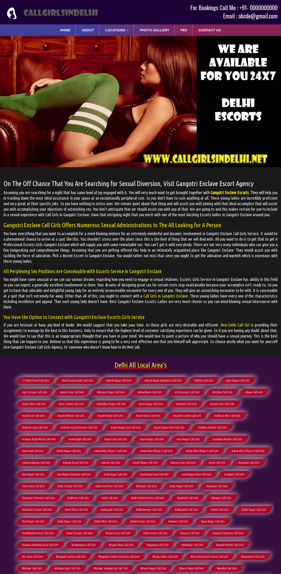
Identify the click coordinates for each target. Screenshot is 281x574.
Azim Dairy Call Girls (33, 486)
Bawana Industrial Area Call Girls (40, 544)
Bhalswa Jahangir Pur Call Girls (111, 568)
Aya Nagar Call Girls (33, 474)
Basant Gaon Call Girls (118, 533)
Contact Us (210, 30)
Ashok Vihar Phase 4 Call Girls (248, 450)
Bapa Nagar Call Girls (213, 521)
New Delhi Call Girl (235, 325)
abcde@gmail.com (258, 16)
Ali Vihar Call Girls (222, 392)
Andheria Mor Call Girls (227, 415)
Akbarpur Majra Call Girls (111, 392)
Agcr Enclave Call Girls (34, 392)
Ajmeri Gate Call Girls (72, 392)
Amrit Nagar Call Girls (151, 403)
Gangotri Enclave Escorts (230, 192)
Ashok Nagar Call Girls (69, 450)
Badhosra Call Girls (78, 497)
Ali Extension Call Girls (187, 392)
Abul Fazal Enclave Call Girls (77, 380)
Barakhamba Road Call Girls (37, 533)
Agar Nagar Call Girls (237, 380)
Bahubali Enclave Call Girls (37, 509)
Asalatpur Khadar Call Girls (227, 439)
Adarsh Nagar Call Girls (118, 380)
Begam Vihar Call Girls (121, 544)
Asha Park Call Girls (32, 450)
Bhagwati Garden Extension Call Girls (118, 556)
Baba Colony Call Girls (70, 486)
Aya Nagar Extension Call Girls (74, 474)
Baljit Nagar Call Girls (69, 521)
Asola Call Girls (217, 462)
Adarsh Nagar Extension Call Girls (163, 380)
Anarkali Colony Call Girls (187, 415)
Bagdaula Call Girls (187, 497)
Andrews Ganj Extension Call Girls (79, 427)
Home (65, 30)
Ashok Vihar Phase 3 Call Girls (202, 450)
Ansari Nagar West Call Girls (169, 427)
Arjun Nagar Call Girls (152, 439)
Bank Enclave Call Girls (142, 521)
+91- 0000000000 (258, 7)
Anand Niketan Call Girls (71, 415)
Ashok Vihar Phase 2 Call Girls (156, 450)
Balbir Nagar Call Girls (254, 509)
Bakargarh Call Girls (112, 509)
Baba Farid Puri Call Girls (109, 486)
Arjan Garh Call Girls (115, 439)
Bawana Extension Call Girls (228, 533)
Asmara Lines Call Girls (183, 462)
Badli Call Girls (110, 497)
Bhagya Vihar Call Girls (165, 556)
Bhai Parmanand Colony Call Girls (209, 556)
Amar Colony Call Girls (71, 403)
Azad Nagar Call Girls (115, 474)
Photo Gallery (154, 30)
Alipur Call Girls (254, 392)
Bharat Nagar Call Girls (153, 568)
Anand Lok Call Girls (33, 415)
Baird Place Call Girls (76, 509)
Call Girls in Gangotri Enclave (165, 296)
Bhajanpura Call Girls (252, 556)
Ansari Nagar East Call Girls (126, 427)
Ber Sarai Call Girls (32, 556)
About (88, 30)
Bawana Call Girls (190, 533)
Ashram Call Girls (110, 462)
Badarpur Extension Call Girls (38, 497)
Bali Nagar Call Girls (33, 521)
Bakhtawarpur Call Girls (149, 509)
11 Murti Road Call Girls (35, 380)
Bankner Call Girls (178, 521)
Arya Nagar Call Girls (188, 439)
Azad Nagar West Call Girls (196, 474)
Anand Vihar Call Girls (148, 415)
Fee (184, 30)
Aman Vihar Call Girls (34, 403)
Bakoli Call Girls (220, 509)
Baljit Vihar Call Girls (105, 521)
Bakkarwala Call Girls (186, 509)
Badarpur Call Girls (216, 486)
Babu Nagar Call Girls (181, 486)
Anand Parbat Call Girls (110, 415)
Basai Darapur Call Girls (80, 533)
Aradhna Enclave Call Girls (212, 427)
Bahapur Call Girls (221, 497)
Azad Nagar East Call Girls (154, 474)
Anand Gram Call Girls (222, 403)
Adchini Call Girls (203, 380)
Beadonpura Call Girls (84, 544)
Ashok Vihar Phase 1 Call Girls (110, 450)
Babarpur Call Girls (146, 486)
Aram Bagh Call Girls (80, 439)
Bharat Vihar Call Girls (191, 568)
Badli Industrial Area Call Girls (147, 497)
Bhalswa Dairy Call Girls (68, 568)
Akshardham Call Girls (150, 392)
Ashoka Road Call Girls (75, 462)
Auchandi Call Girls (248, 462)
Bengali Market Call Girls (229, 544)
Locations (116, 30)
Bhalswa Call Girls (32, 568)
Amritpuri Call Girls (186, 403)
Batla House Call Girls (155, 533)
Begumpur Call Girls (157, 544)
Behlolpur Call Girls (192, 544)
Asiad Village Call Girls (145, 462)
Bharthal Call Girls (227, 568)
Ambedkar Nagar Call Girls (111, 403)
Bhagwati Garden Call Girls (70, 556)
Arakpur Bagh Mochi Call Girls (38, 439)
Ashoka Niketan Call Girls (36, 462)
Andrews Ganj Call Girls (35, 427)
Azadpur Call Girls (234, 474)
